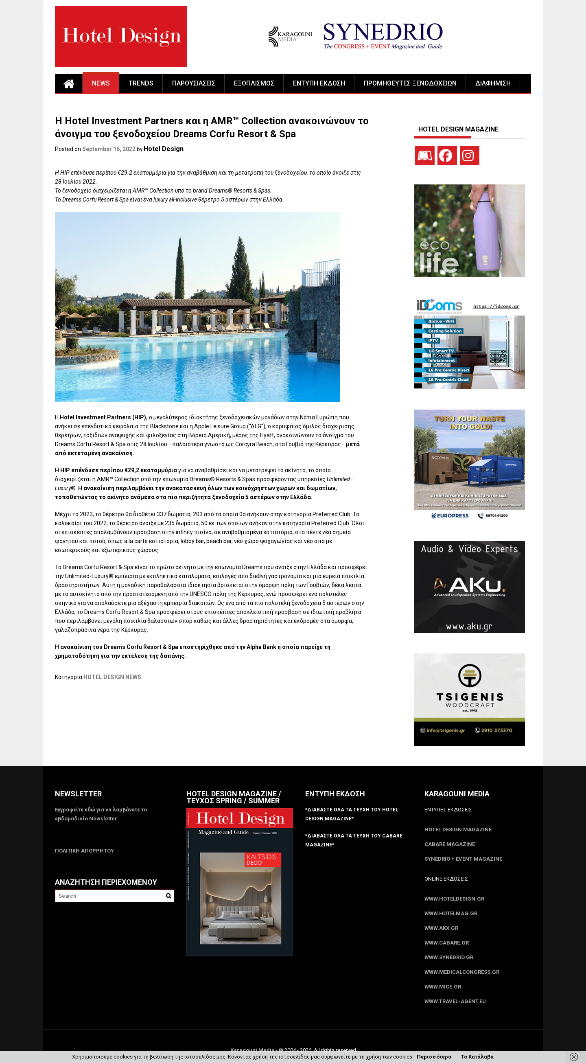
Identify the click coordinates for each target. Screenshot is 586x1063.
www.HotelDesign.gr (454, 899)
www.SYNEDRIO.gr (448, 957)
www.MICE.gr (442, 987)
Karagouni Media (253, 1050)
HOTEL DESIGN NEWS (112, 677)
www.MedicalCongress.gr (461, 972)
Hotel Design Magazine (458, 829)
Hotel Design (164, 149)
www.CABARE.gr (446, 943)
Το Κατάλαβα (477, 1057)
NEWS (101, 83)
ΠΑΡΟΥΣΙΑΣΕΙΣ (193, 83)
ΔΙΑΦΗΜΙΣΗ (493, 83)
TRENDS (141, 83)
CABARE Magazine (449, 844)
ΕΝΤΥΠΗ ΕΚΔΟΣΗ (319, 83)
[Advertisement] (203, 722)
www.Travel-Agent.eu (455, 1001)
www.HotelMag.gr (450, 913)
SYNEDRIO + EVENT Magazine (463, 859)
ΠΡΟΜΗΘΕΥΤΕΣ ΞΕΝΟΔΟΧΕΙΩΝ (410, 83)
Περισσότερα (434, 1057)
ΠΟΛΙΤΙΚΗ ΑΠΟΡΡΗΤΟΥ (84, 851)
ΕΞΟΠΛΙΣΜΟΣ (254, 83)
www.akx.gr (441, 928)
